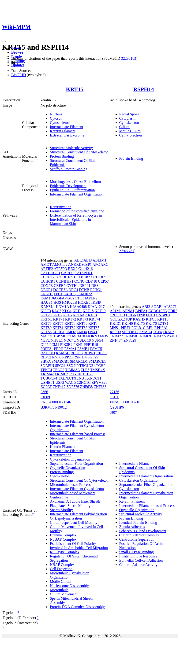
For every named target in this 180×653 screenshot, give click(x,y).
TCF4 (157, 332)
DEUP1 (46, 290)
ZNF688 (100, 387)
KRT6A (78, 315)
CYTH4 (72, 286)
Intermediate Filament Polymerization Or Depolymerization (78, 516)
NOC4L (70, 340)
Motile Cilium (130, 131)
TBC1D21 (87, 366)
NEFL (45, 340)
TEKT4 (46, 370)
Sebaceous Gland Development (142, 531)
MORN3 (92, 336)
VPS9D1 (170, 336)
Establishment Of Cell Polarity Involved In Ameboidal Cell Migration (79, 546)
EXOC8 (70, 294)
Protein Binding (62, 156)
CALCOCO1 (50, 273)
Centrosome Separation (136, 539)
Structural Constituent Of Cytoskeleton (79, 152)
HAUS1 (47, 302)
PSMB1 (83, 349)
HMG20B (69, 302)
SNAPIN (47, 366)
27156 (114, 392)
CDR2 (172, 311)
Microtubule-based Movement (72, 493)
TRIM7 (157, 336)
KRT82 (69, 328)
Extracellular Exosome (67, 135)
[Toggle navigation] (4, 41)
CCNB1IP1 (64, 281)
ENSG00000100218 (125, 402)
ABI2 (78, 260)
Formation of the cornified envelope (77, 211)
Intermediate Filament (66, 127)
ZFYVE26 (99, 382)
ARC (104, 264)
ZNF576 (72, 387)
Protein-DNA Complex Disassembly (77, 607)
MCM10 (78, 336)
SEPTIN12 (130, 332)
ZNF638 (86, 387)
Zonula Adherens (132, 527)
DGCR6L (60, 290)
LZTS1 (163, 323)
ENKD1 (47, 294)
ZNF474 (116, 340)
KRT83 (81, 328)
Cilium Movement (64, 594)
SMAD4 (145, 332)
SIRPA (46, 361)
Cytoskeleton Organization (70, 459)
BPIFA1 (141, 311)
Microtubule (59, 590)
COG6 (131, 315)
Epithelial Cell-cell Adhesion (141, 560)
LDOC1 (58, 332)
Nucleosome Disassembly (69, 586)
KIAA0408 (78, 307)
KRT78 (69, 323)
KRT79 (81, 323)
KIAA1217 (96, 307)
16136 (114, 397)
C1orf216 (85, 269)
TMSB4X (97, 370)
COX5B (47, 286)
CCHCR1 (48, 281)
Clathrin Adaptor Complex (139, 535)
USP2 (59, 382)
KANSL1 (48, 307)
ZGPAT (46, 387)
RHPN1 (90, 353)
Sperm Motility (61, 510)
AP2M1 (128, 311)
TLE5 (85, 370)
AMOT (46, 264)
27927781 (126, 251)
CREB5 (59, 286)
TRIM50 (130, 336)
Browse (17, 52)
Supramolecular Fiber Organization (76, 463)
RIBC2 (46, 357)
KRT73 (82, 319)
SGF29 (93, 357)
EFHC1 (96, 290)
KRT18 (88, 311)
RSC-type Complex (64, 552)
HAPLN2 (90, 298)
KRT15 (74, 89)
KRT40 (127, 323)
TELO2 (58, 370)
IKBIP (96, 302)
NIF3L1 (57, 340)
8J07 (113, 412)
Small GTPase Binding (136, 552)
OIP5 (45, 345)
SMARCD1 (79, 361)
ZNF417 (59, 387)
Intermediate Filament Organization (77, 194)
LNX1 (93, 332)
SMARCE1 (97, 361)
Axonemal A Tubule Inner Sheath (75, 501)
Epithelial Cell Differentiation (72, 190)
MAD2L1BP (50, 336)
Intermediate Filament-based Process (77, 434)
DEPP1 (84, 286)
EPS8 (141, 315)
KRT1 (77, 311)
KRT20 (46, 315)
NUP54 (97, 340)
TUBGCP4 (49, 378)
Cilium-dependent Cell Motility (74, 522)
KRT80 (46, 328)
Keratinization (60, 207)
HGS (57, 302)
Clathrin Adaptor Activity (138, 565)
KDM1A (62, 307)
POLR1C (138, 328)
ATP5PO (60, 269)
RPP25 (67, 357)
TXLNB (77, 378)
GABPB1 (163, 315)
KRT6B (91, 315)
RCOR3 (77, 353)
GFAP (61, 298)
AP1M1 (116, 311)
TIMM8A (72, 370)
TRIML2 (61, 374)
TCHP (100, 366)
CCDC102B (157, 311)
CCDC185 (65, 277)
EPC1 (58, 294)
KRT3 (57, 315)
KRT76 (46, 323)
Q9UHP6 (117, 407)
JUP (129, 319)
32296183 (128, 58)
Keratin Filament (62, 131)
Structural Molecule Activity (71, 148)
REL (150, 328)
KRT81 (58, 328)
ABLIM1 (100, 260)
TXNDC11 (93, 378)
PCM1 (54, 345)
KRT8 (93, 323)
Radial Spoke (129, 114)
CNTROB (117, 315)
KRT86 (46, 332)
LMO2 (71, 332)
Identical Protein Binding (138, 522)
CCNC (79, 281)
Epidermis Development (68, 186)
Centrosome (59, 497)
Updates (17, 65)
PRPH (58, 349)
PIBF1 (126, 328)
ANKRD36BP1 (80, 264)
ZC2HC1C (82, 382)
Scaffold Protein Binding (68, 169)
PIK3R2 (66, 345)
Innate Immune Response (138, 556)
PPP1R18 (91, 345)
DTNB (84, 290)
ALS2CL (170, 307)
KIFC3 (46, 311)
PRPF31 (47, 349)
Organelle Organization (67, 468)
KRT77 (58, 323)
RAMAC (63, 353)
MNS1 (115, 328)
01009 (45, 397)
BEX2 (72, 269)
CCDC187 (82, 277)
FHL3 (150, 315)
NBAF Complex (62, 565)
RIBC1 (101, 353)
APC (96, 264)
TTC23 (87, 374)
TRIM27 (116, 336)
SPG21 (60, 366)
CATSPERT (84, 273)
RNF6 (56, 357)
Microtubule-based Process (70, 485)
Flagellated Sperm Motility (70, 506)
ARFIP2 (47, 269)
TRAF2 (168, 332)
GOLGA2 (117, 319)
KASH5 (139, 319)
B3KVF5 (47, 407)
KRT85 (93, 328)
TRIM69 (144, 336)
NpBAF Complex (63, 539)
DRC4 (73, 290)
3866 (44, 392)
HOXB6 (84, 302)
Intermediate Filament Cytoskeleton (77, 489)
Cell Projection (130, 135)
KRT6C (46, 319)
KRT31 (115, 323)
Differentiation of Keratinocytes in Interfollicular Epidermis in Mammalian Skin (76, 219)
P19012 (61, 407)
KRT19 (99, 311)
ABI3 (87, 260)
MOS (104, 336)
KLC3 (56, 311)
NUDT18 (84, 340)
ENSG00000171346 (56, 402)
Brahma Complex (63, 535)
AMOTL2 (60, 264)
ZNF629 (130, 340)
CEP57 (103, 281)
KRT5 (67, 315)
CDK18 (91, 281)
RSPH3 (115, 332)
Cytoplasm (127, 118)
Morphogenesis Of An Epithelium (75, 182)
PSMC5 (96, 349)
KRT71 (58, 319)
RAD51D (48, 353)
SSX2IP (73, 366)
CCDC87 (98, 277)
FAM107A (84, 294)
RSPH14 (143, 89)
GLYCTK (75, 298)
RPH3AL (161, 328)
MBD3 (66, 336)
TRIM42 (47, 374)
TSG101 (75, 374)
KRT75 (139, 323)
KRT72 (70, 319)
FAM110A (48, 298)
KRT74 (94, 319)
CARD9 (67, 273)
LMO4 (82, 332)
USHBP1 (48, 382)
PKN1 (78, 345)
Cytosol (56, 118)
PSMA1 (70, 349)
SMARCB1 (60, 361)
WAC (69, 382)
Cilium (124, 127)
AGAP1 (157, 307)
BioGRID (18, 75)
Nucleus (56, 114)
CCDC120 (48, 277)
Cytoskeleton (60, 123)
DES (94, 286)
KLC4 (66, 311)
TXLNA (64, 378)
